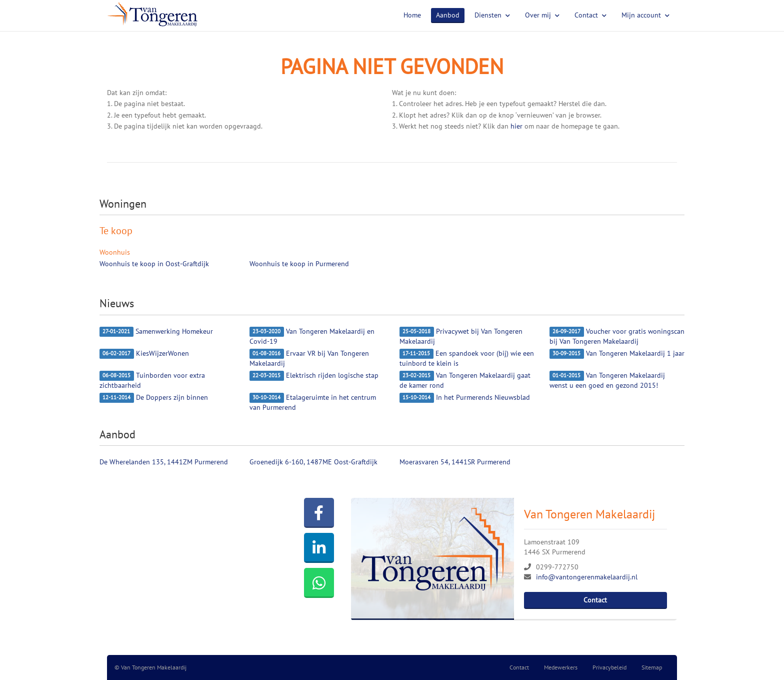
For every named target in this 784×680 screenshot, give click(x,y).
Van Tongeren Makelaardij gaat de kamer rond (465, 380)
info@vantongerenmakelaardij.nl (587, 576)
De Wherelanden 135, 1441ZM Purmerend (164, 461)
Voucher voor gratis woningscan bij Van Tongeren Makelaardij (617, 336)
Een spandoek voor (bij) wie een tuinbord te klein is (467, 358)
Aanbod (448, 15)
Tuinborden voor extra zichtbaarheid (152, 380)
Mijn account (646, 15)
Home (412, 15)
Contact (590, 15)
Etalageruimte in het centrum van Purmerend (313, 402)
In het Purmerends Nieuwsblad (465, 398)
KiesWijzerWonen (144, 354)
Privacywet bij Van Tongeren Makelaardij (461, 336)
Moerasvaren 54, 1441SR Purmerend (455, 461)
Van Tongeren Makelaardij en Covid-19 (312, 336)
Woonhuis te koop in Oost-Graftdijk (154, 263)
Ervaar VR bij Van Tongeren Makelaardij (309, 358)
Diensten (492, 15)
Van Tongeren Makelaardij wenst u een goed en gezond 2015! (607, 380)
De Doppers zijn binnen (154, 398)
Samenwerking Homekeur (156, 332)
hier (516, 126)
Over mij (542, 15)
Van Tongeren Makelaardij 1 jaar (617, 354)
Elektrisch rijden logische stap (314, 376)
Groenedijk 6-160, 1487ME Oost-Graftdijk (314, 461)
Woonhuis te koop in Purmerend (299, 263)
